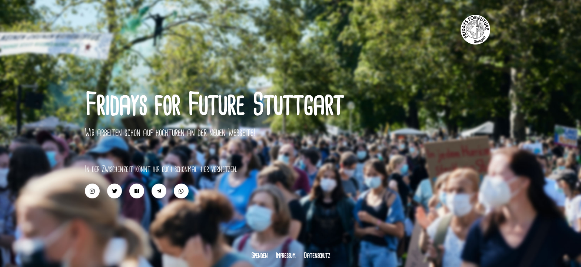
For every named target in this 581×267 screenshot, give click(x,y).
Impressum (286, 255)
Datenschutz (317, 255)
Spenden (259, 255)
